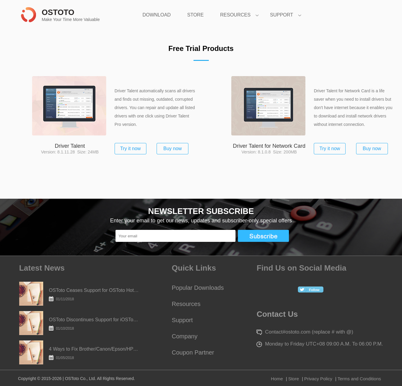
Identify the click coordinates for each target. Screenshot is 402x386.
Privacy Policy (318, 378)
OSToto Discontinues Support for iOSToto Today (94, 324)
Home (277, 378)
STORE (195, 14)
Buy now (173, 148)
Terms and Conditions (359, 378)
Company (185, 336)
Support (182, 320)
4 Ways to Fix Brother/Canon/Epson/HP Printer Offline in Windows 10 (94, 353)
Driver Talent (70, 146)
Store (293, 378)
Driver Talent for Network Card (269, 146)
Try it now (130, 148)
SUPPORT (281, 14)
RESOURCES (235, 14)
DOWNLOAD (156, 14)
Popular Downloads (198, 287)
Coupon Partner (193, 352)
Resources (186, 304)
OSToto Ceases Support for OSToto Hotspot (94, 294)
